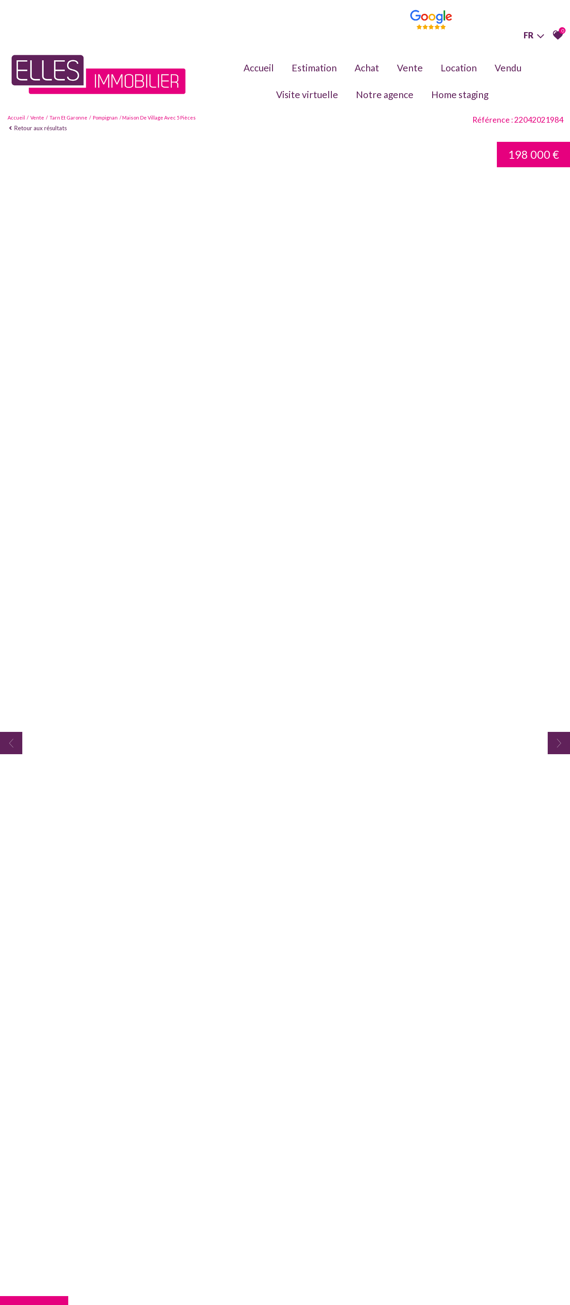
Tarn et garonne (68, 117)
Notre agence (384, 94)
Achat (367, 67)
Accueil (259, 67)
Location (459, 67)
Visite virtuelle (307, 94)
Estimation (314, 67)
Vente (410, 67)
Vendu (508, 67)
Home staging (459, 94)
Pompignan (105, 117)
